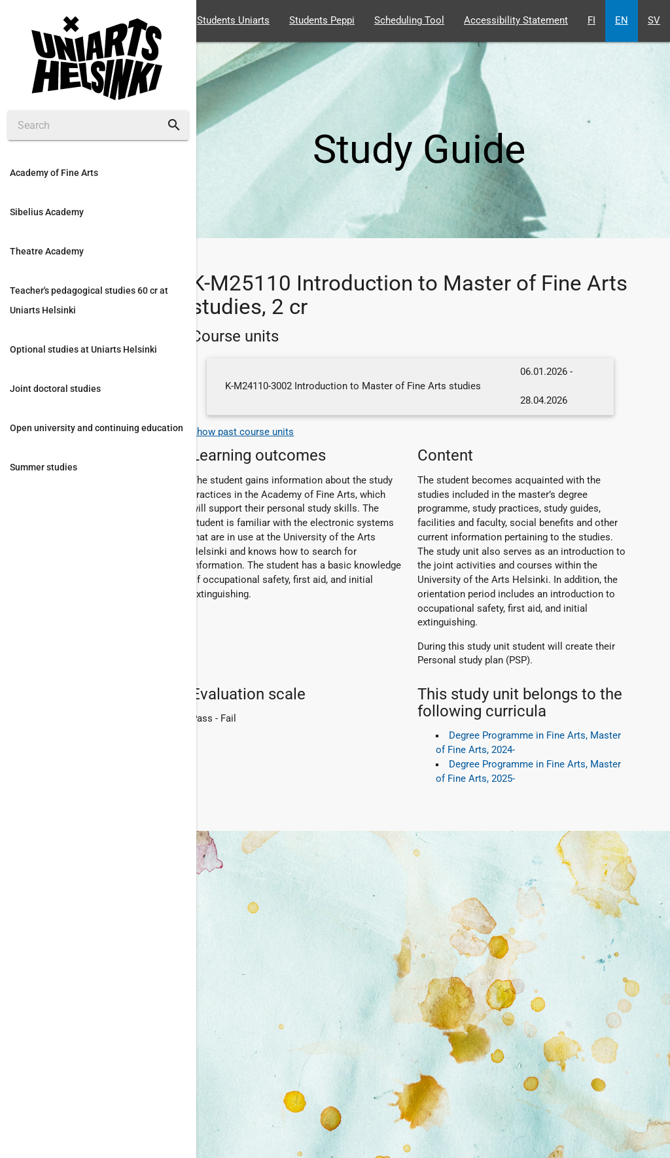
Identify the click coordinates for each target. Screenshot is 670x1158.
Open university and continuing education (96, 428)
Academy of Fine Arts (54, 172)
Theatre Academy (47, 251)
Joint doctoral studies (55, 388)
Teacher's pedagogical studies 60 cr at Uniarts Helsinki (89, 300)
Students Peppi (322, 20)
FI (591, 20)
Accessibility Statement (516, 20)
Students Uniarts (233, 20)
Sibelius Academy (47, 212)
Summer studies (43, 467)
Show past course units (242, 432)
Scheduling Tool (409, 20)
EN (621, 20)
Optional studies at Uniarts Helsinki (83, 349)
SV (654, 20)
